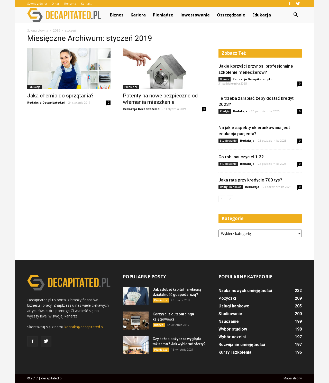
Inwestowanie (195, 15)
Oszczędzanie (231, 15)
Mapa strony (293, 378)
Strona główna (37, 3)
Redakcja (240, 111)
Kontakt (86, 3)
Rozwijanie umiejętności (241, 344)
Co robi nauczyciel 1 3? (241, 156)
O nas (55, 3)
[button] (295, 15)
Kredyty (225, 111)
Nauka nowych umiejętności (245, 290)
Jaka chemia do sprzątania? (60, 96)
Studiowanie (228, 140)
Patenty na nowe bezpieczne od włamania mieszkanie (160, 99)
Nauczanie (228, 321)
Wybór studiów (232, 329)
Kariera (138, 15)
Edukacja (261, 15)
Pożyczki (227, 298)
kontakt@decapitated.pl (84, 326)
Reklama (70, 3)
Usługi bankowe (230, 187)
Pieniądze (163, 15)
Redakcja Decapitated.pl (46, 102)
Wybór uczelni (232, 336)
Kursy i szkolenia (234, 352)
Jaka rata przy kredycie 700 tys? (250, 180)
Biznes (116, 15)
